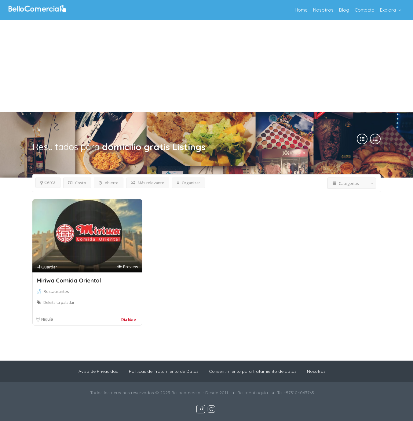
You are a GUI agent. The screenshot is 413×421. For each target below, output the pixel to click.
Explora (388, 10)
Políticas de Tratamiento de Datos (164, 371)
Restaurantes (56, 291)
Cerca (48, 182)
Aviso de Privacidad (99, 371)
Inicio (37, 129)
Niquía (47, 319)
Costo (77, 182)
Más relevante (147, 182)
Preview (127, 267)
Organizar (188, 182)
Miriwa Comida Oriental (69, 280)
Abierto (109, 182)
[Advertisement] (206, 66)
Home (301, 10)
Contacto (365, 10)
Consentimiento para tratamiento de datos (253, 371)
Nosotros (323, 10)
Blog (344, 10)
